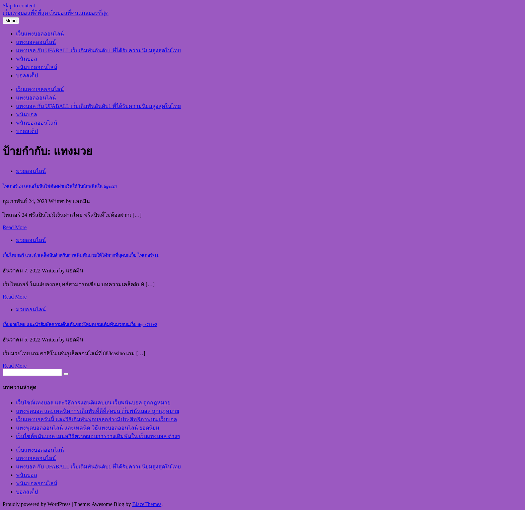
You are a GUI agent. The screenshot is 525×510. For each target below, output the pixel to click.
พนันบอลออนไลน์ (36, 67)
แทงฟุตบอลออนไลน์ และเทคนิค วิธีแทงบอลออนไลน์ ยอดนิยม (87, 428)
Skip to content (19, 5)
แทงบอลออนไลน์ (36, 42)
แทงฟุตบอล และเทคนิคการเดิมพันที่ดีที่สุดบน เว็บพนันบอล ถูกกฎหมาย (97, 411)
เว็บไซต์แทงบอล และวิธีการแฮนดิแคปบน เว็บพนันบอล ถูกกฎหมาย (93, 402)
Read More (15, 227)
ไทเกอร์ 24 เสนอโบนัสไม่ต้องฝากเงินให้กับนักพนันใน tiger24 (60, 186)
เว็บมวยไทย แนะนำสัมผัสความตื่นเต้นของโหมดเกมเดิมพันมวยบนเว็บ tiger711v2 (80, 324)
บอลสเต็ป (27, 75)
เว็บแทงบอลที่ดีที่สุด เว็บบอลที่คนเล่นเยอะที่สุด (55, 13)
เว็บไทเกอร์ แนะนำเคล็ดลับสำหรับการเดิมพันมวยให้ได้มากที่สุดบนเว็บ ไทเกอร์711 (81, 255)
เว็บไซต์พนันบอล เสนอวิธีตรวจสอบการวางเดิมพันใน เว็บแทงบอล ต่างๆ (98, 436)
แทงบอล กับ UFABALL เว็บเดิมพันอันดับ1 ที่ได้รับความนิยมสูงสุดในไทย (98, 50)
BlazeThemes (146, 504)
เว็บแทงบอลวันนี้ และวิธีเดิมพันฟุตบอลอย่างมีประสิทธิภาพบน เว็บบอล (96, 419)
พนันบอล (26, 59)
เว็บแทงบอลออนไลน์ (40, 34)
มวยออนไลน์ (31, 171)
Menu (10, 20)
